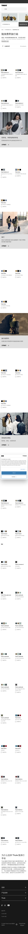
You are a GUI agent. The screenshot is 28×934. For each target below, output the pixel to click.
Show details (23, 469)
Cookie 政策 (3, 913)
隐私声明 (3, 910)
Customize (14, 476)
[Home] (5, 5)
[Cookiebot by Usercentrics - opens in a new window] (20, 456)
